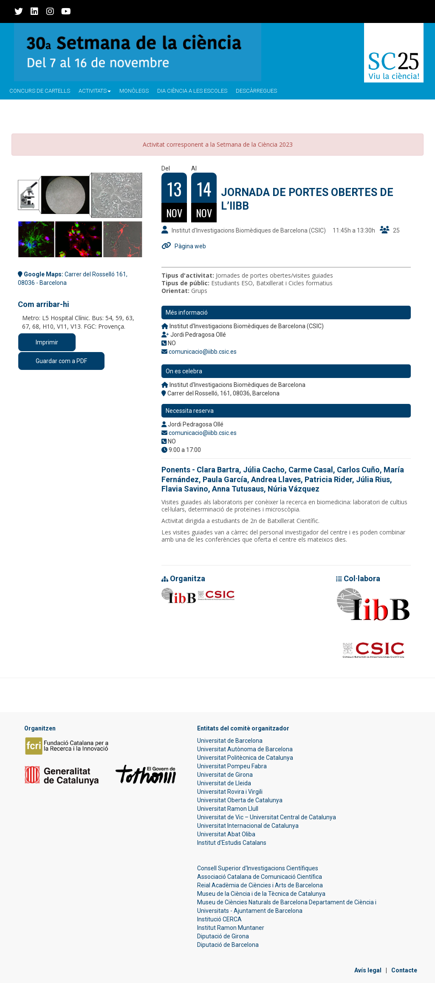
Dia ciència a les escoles (192, 91)
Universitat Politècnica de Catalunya (245, 757)
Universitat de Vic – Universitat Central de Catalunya (266, 817)
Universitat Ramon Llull (227, 808)
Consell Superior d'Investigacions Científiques (257, 868)
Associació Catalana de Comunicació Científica (259, 876)
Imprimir (47, 342)
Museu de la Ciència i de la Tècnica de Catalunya (261, 893)
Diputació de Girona (223, 936)
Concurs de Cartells (39, 91)
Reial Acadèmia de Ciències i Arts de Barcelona (260, 885)
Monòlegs (134, 91)
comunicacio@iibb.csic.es (203, 351)
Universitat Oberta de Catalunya (239, 800)
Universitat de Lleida (224, 783)
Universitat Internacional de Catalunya (248, 825)
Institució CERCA (219, 919)
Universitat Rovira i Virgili (230, 791)
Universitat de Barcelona (230, 740)
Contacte (404, 970)
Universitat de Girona (225, 774)
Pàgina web (190, 246)
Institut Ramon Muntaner (230, 927)
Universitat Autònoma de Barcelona (245, 749)
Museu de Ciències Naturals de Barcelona (252, 902)
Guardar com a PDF (61, 361)
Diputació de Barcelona (228, 944)
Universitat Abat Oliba (226, 834)
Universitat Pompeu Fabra (232, 766)
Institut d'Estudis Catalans (231, 842)
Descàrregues (256, 91)
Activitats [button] (95, 91)
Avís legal (367, 970)
